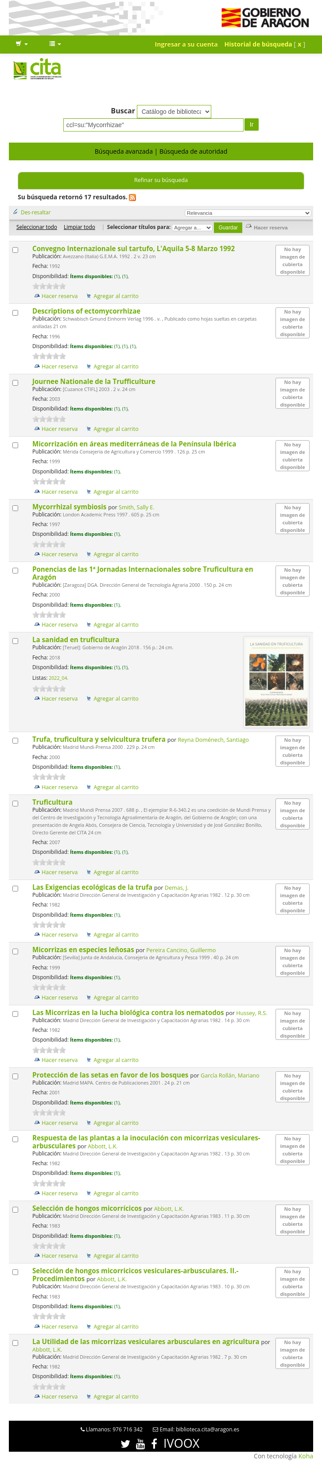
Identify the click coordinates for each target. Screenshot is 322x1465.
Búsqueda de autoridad (193, 151)
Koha (306, 1456)
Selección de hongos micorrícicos (88, 1208)
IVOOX (181, 1443)
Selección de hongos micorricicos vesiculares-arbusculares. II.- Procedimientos (135, 1274)
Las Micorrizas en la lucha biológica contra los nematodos (129, 1012)
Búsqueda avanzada (124, 151)
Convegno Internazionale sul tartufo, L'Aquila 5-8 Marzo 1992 (134, 248)
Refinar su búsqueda (161, 180)
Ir (252, 124)
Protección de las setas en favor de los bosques (111, 1074)
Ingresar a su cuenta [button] (186, 44)
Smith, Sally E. (137, 507)
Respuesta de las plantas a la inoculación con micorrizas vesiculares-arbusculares (146, 1141)
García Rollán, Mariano (230, 1075)
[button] (22, 44)
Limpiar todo (79, 226)
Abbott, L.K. (102, 1146)
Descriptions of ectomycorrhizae (87, 310)
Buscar (123, 110)
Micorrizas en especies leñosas (84, 949)
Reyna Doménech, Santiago (213, 740)
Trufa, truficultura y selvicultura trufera (99, 739)
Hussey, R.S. (251, 1013)
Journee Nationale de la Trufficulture (94, 381)
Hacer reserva (60, 296)
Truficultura (53, 802)
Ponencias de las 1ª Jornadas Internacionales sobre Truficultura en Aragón (142, 573)
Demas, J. (177, 887)
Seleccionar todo (36, 226)
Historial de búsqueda (258, 44)
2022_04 (58, 678)
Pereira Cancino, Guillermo (181, 950)
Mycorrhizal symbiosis (70, 506)
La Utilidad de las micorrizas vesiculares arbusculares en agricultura (146, 1341)
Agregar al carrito (115, 296)
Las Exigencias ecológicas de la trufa (93, 887)
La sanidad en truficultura (76, 639)
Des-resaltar (35, 212)
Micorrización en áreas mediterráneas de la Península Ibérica (135, 443)
